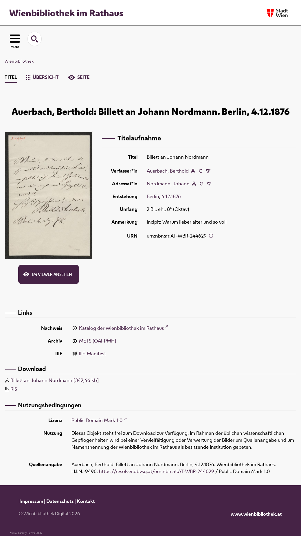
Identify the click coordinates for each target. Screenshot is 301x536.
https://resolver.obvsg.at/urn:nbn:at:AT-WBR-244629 (156, 471)
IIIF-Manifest (92, 353)
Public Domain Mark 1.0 (96, 420)
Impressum (31, 501)
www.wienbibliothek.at (256, 514)
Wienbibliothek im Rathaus (66, 13)
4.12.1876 (171, 196)
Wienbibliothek (19, 61)
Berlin (153, 196)
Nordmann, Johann (168, 183)
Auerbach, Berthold (168, 171)
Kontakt (86, 501)
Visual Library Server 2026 (26, 533)
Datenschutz (60, 501)
